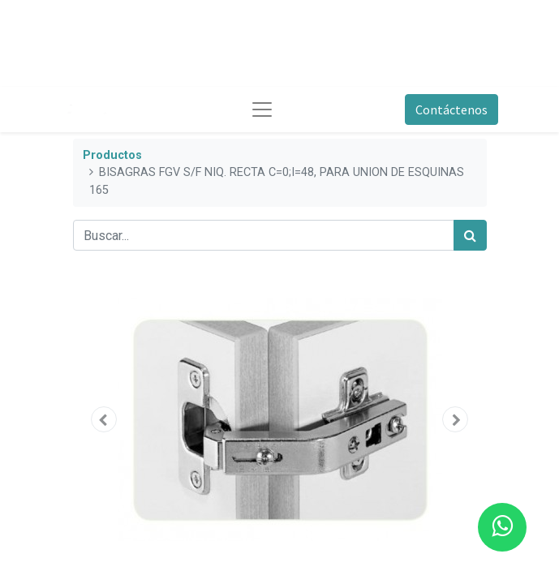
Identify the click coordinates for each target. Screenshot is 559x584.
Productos (112, 155)
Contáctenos (451, 109)
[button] (104, 419)
